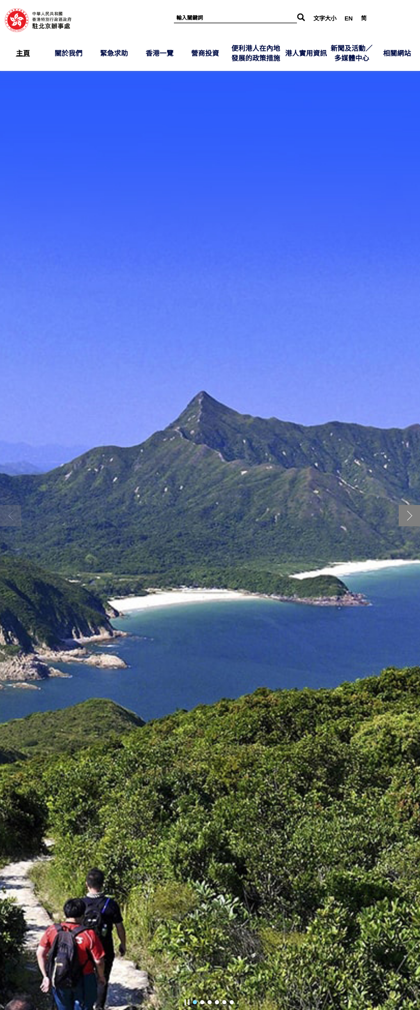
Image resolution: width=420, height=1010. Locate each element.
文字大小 (324, 18)
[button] (409, 515)
